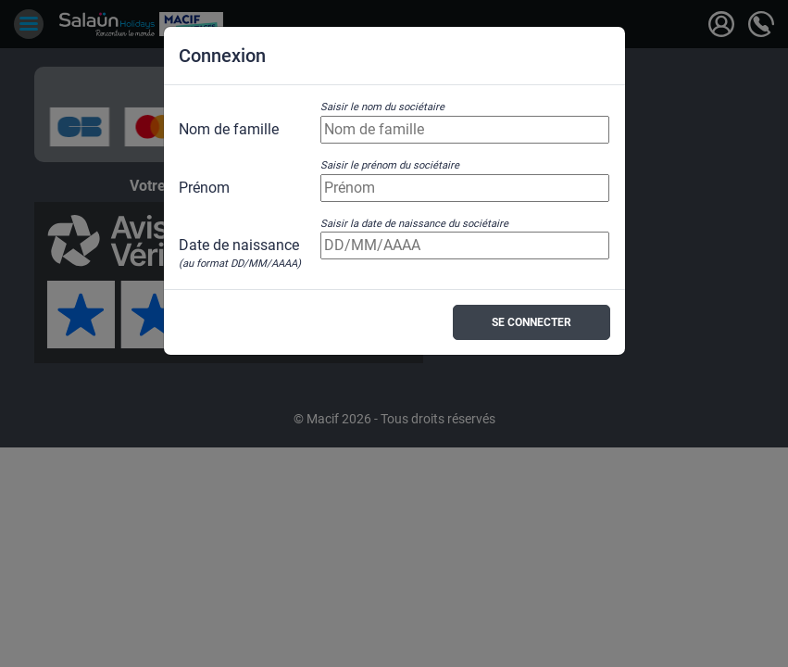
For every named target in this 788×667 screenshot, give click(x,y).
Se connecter (531, 322)
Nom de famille (229, 129)
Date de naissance (240, 246)
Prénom (204, 187)
